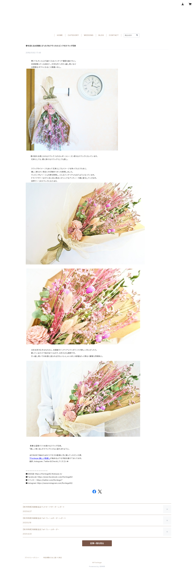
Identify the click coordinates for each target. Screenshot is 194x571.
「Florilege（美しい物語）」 (39, 458)
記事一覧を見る (97, 543)
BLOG (101, 35)
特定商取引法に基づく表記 (52, 558)
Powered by (97, 566)
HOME (60, 35)
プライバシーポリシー (32, 558)
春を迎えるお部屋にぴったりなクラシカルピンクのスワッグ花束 (51, 46)
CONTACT (114, 35)
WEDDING (89, 35)
